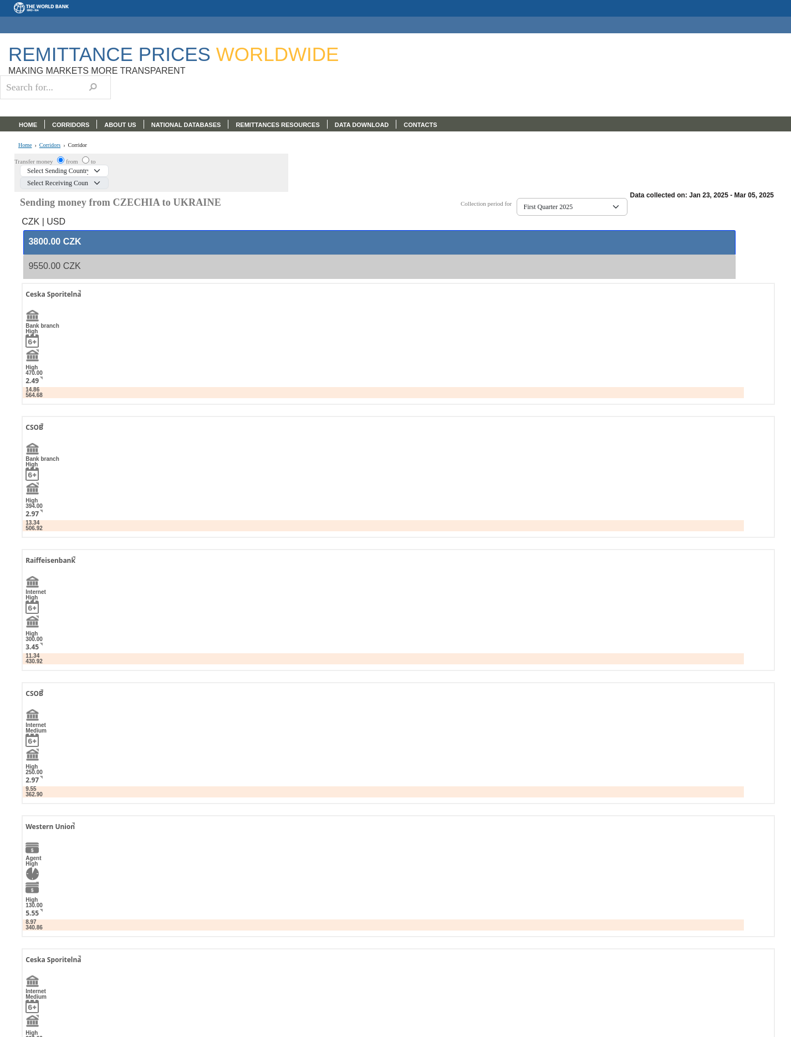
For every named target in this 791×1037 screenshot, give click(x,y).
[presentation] (54, 242)
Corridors (49, 145)
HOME (28, 124)
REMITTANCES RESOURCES (277, 124)
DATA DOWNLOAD (362, 124)
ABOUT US (120, 124)
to (93, 161)
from (72, 161)
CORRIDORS (70, 124)
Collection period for (489, 204)
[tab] (379, 242)
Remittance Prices (173, 54)
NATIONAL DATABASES (186, 124)
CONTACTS (420, 124)
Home (25, 145)
